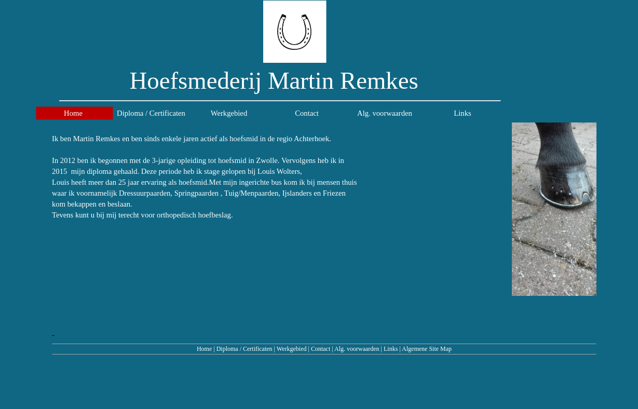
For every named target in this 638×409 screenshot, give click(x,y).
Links (391, 348)
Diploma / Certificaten (244, 348)
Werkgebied (292, 348)
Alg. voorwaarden (356, 348)
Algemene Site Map (427, 348)
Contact (320, 348)
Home (204, 348)
